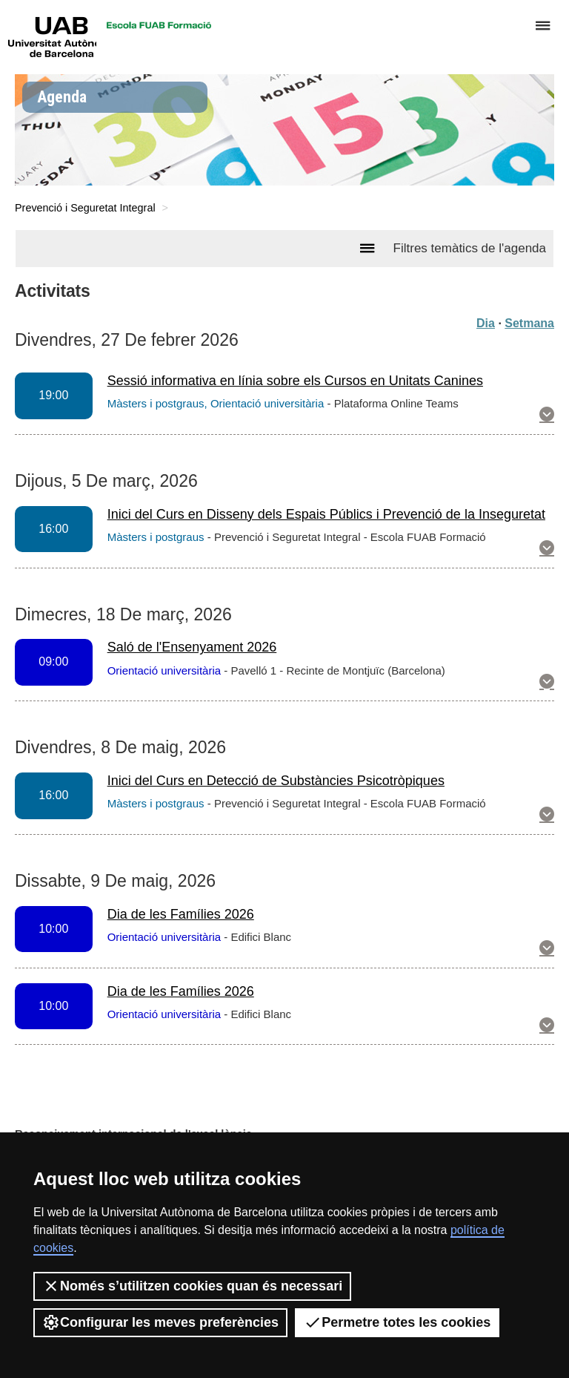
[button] (546, 415)
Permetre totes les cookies (397, 1322)
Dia (485, 323)
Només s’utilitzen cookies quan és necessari (192, 1286)
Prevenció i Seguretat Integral (85, 208)
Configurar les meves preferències (160, 1322)
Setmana (529, 323)
